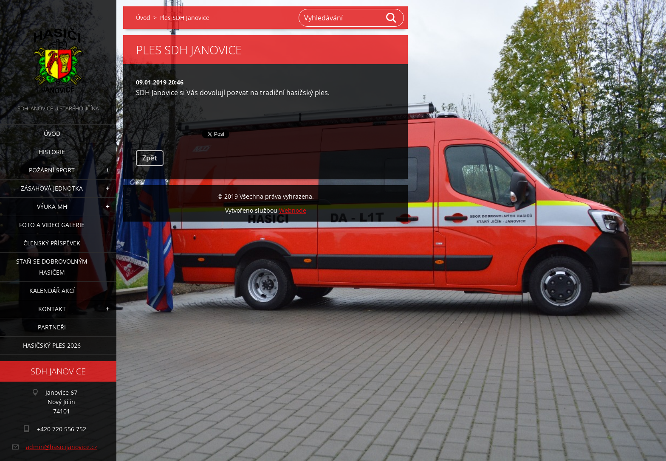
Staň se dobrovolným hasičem (51, 266)
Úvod (52, 133)
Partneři (52, 327)
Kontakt (52, 309)
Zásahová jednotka (52, 188)
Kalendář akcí (52, 291)
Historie (52, 152)
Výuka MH (52, 206)
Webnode (292, 210)
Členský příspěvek (51, 243)
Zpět (149, 158)
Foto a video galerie (52, 225)
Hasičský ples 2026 (52, 345)
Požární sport (52, 170)
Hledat (391, 17)
